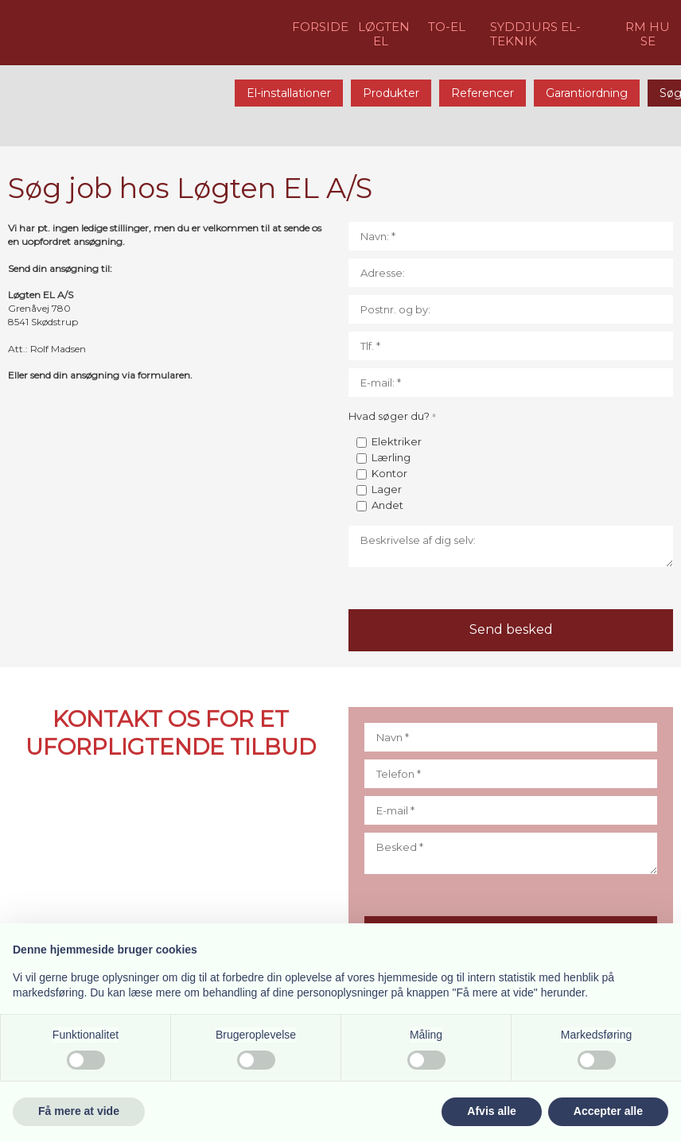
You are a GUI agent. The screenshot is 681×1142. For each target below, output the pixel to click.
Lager (387, 489)
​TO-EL (446, 26)
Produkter (391, 93)
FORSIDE (320, 26)
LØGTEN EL (384, 34)
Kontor (389, 473)
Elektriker (397, 441)
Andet (387, 505)
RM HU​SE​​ (647, 34)
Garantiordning (587, 93)
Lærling (391, 457)
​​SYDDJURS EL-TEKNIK (535, 34)
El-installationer (289, 93)
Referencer (482, 93)
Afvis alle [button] (491, 1111)
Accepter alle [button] (608, 1111)
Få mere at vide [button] (78, 1111)
